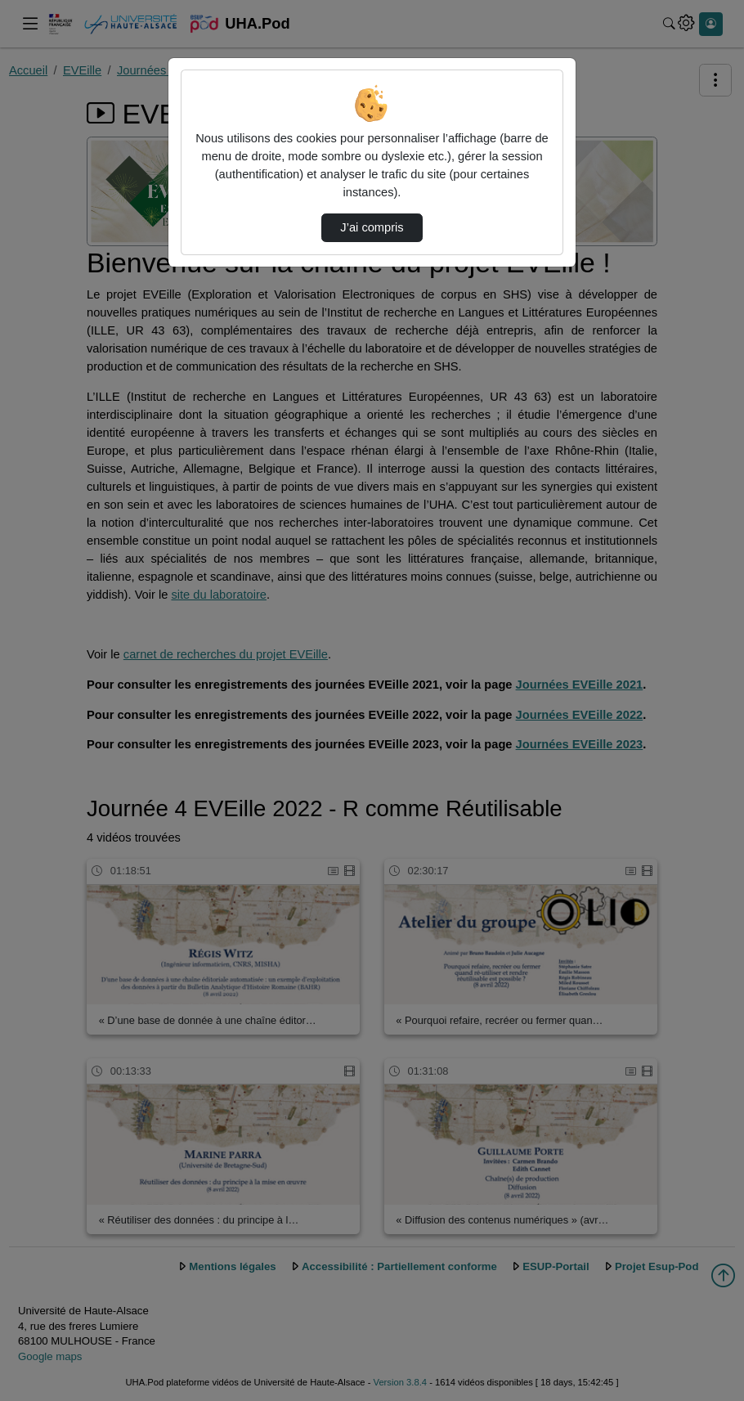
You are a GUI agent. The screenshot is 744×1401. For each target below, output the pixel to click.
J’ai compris (371, 227)
